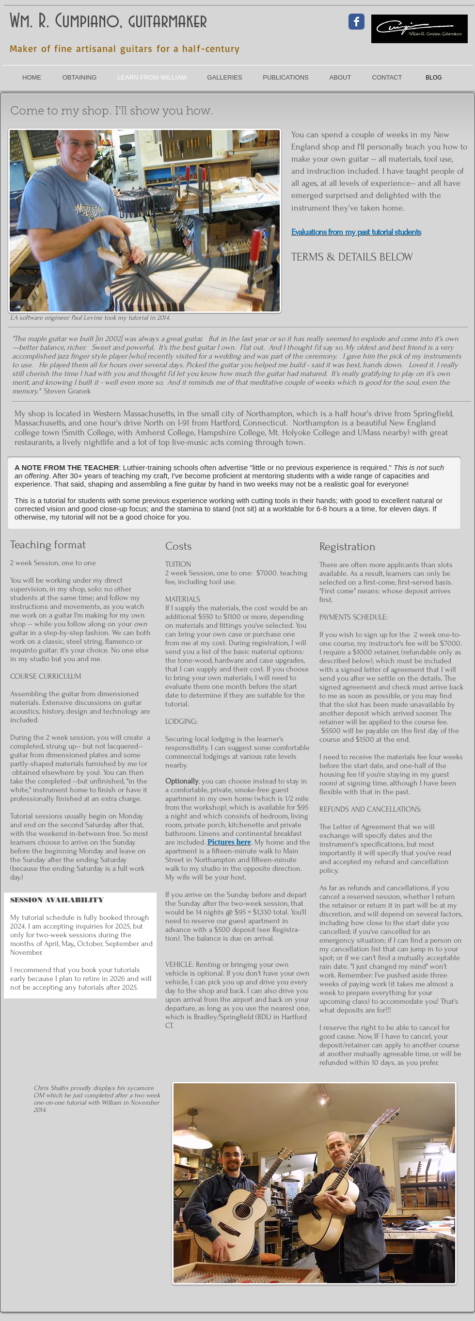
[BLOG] (433, 78)
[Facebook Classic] (356, 22)
